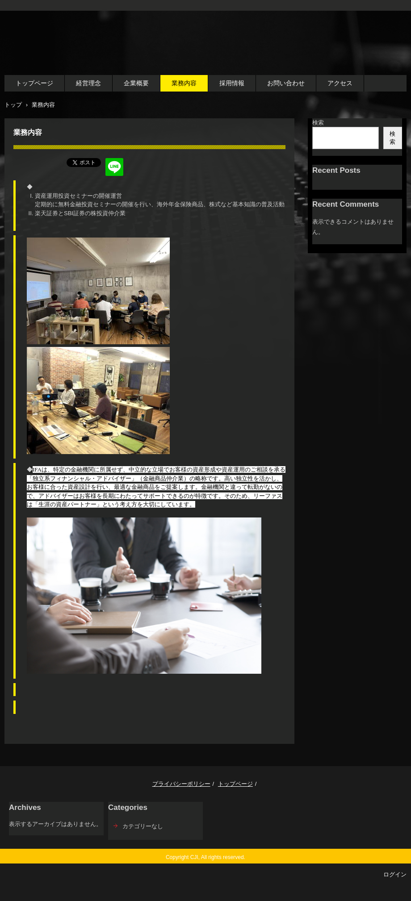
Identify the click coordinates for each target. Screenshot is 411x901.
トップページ (34, 83)
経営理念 (88, 83)
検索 (318, 122)
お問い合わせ (286, 83)
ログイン (395, 874)
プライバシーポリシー (181, 783)
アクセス (339, 83)
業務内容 (184, 83)
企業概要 (136, 83)
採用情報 (231, 83)
